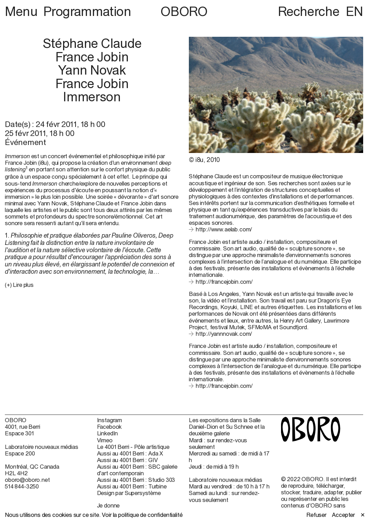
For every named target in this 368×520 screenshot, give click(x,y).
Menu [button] (23, 11)
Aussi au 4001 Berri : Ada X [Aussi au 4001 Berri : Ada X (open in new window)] (130, 453)
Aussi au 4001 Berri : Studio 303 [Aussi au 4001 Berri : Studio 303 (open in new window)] (136, 479)
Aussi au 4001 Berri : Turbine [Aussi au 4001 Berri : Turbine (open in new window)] (132, 486)
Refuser (316, 514)
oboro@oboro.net (27, 479)
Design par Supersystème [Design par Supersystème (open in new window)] (129, 492)
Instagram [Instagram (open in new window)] (109, 420)
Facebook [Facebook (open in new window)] (109, 426)
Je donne (108, 505)
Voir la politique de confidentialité (142, 514)
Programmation (87, 11)
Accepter (343, 514)
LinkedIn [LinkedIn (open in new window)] (107, 433)
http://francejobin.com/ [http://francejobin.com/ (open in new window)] (224, 281)
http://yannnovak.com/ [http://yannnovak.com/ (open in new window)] (224, 333)
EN (354, 11)
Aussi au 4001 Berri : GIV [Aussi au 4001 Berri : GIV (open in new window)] (127, 460)
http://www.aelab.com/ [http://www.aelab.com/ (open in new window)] (224, 229)
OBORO (183, 11)
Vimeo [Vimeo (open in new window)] (105, 440)
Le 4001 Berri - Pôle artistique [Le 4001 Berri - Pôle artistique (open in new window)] (133, 446)
